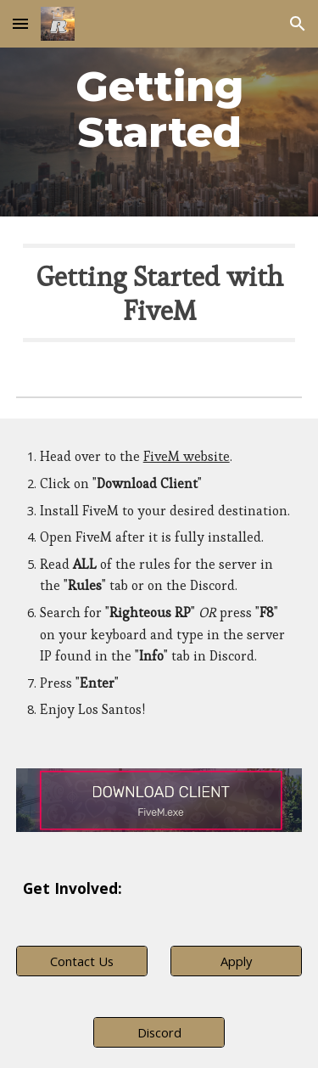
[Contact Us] (82, 960)
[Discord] (159, 1032)
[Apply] (236, 960)
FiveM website (186, 456)
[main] (159, 108)
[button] (20, 23)
